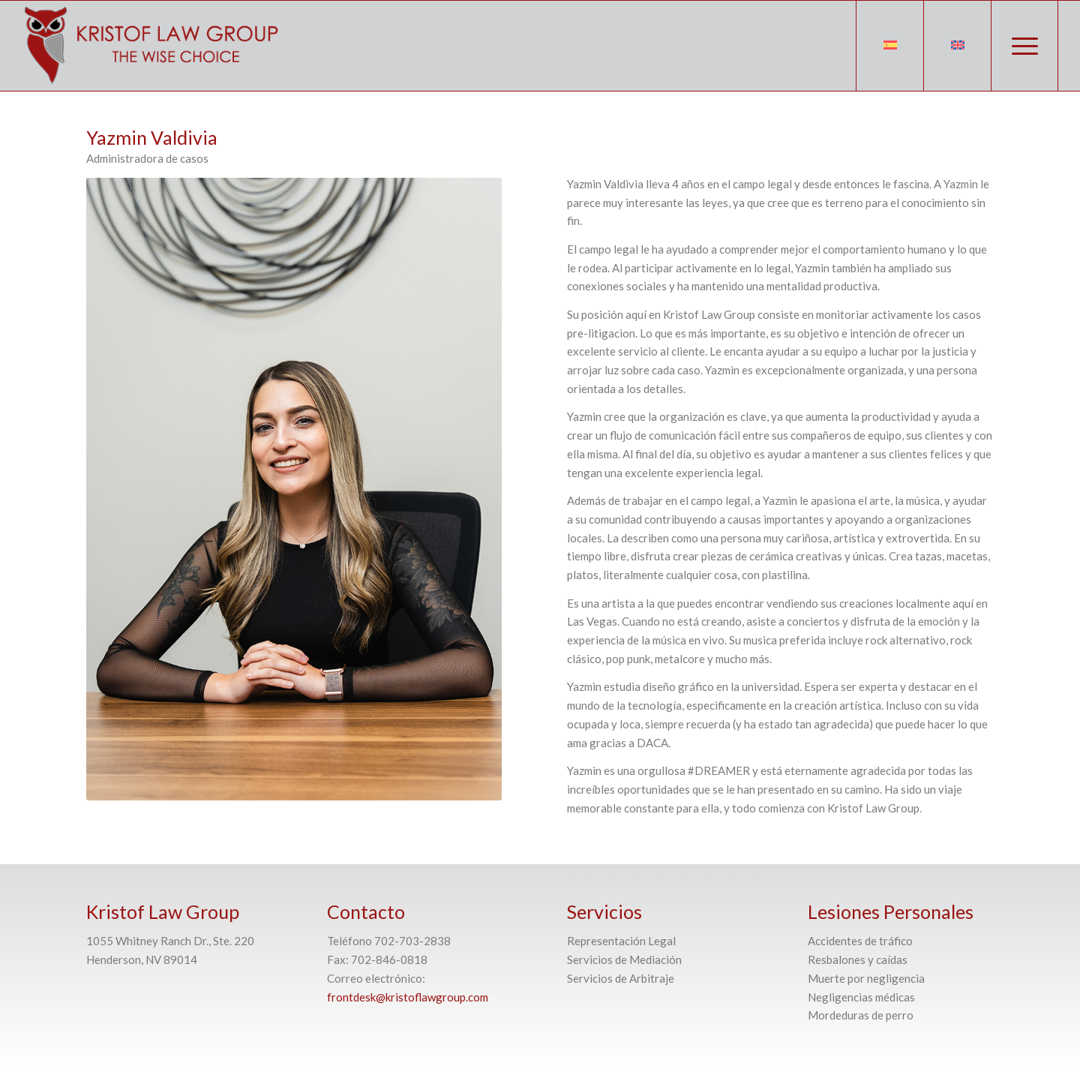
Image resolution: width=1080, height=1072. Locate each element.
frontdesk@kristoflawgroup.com (407, 997)
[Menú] (1024, 46)
